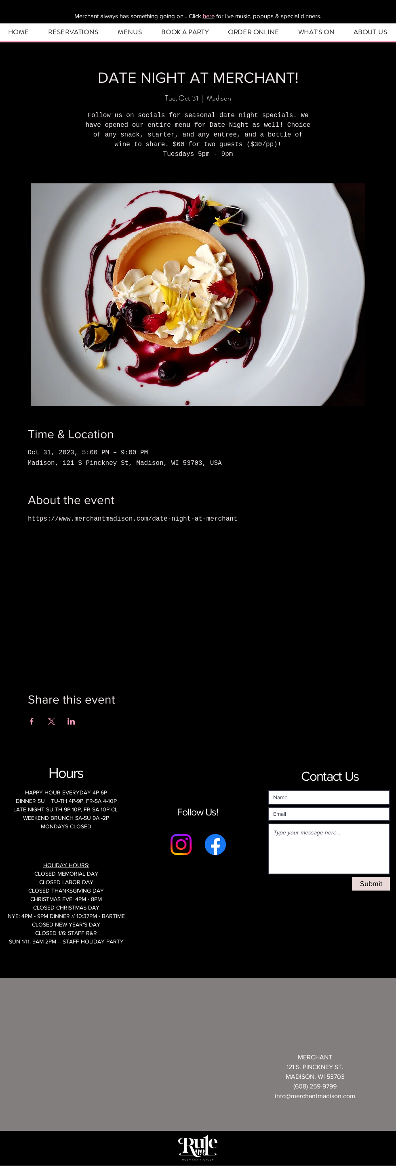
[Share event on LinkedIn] (71, 721)
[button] (73, 32)
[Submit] (371, 884)
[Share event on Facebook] (32, 721)
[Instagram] (181, 844)
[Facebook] (215, 844)
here (209, 16)
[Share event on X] (51, 721)
